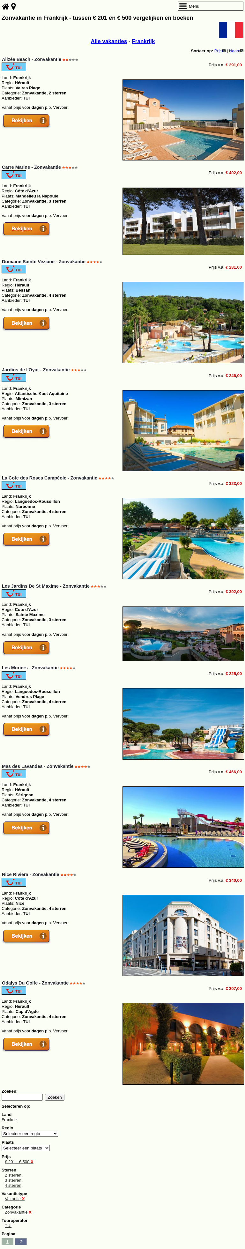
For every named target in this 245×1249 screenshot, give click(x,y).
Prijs (220, 50)
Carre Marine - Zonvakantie (31, 167)
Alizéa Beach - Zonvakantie (31, 59)
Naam (236, 50)
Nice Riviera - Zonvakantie (30, 874)
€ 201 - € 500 (19, 1161)
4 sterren (13, 1185)
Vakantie (15, 1198)
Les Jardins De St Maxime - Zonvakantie (46, 586)
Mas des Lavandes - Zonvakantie (37, 766)
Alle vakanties (109, 41)
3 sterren (13, 1180)
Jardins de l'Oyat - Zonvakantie (36, 369)
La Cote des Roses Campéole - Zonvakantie (49, 477)
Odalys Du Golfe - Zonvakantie (35, 982)
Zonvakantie (18, 1212)
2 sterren (13, 1175)
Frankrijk (143, 41)
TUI (8, 1225)
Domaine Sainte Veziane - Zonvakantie (43, 261)
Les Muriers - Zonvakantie (30, 667)
